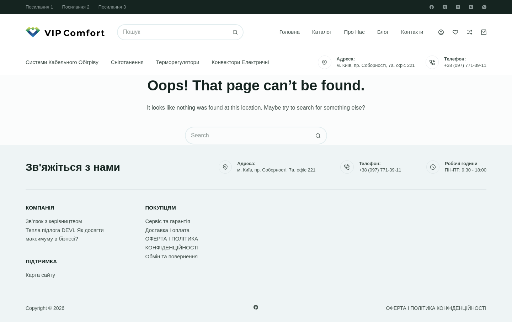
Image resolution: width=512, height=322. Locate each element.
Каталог (322, 32)
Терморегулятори (177, 62)
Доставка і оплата (167, 230)
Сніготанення (127, 62)
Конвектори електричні (240, 62)
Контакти (412, 32)
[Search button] (236, 32)
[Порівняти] (469, 32)
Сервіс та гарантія (167, 221)
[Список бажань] (455, 32)
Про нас (354, 32)
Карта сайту (40, 275)
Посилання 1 (39, 7)
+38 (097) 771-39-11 (465, 65)
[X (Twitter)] (445, 7)
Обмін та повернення (171, 256)
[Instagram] (458, 7)
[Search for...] (172, 32)
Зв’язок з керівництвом (54, 221)
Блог (383, 32)
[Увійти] (441, 32)
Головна (289, 32)
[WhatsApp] (484, 7)
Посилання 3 (112, 7)
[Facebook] (432, 7)
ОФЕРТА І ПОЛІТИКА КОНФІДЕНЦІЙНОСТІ (436, 308)
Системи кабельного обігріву (62, 62)
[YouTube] (471, 7)
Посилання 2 (75, 7)
